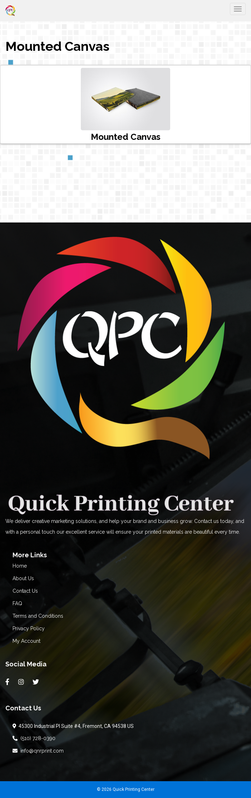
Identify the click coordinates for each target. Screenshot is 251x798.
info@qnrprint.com (38, 751)
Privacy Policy (29, 628)
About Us (23, 578)
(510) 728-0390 (34, 738)
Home (20, 566)
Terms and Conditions (38, 616)
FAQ (17, 603)
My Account (26, 641)
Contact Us (25, 591)
